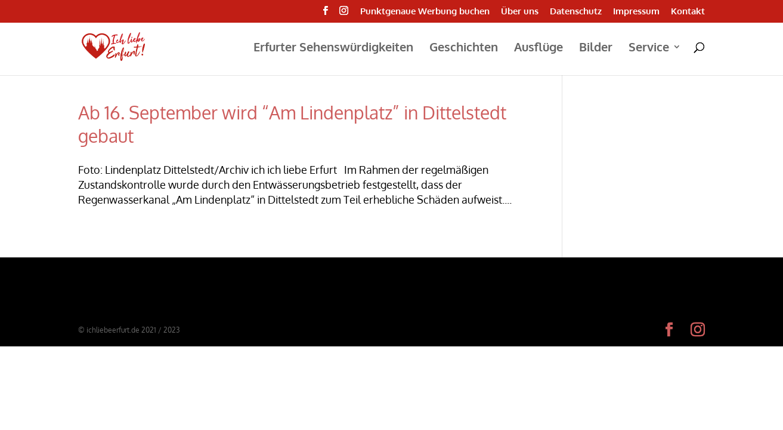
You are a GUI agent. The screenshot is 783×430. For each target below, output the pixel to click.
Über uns (519, 12)
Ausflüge (538, 48)
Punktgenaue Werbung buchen (425, 12)
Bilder (595, 48)
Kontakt (688, 12)
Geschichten (463, 48)
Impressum (636, 12)
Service (649, 48)
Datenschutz (576, 12)
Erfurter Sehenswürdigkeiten (333, 48)
